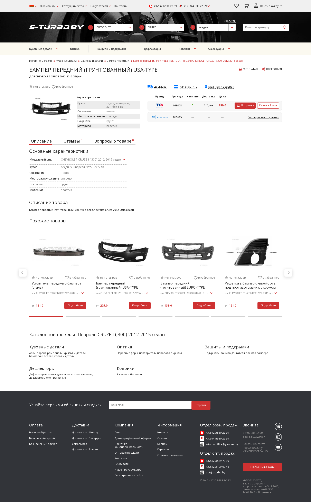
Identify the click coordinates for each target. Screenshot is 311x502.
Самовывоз (79, 444)
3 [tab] (119, 316)
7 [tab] (265, 316)
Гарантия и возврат (221, 86)
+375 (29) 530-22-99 (165, 6)
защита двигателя (233, 353)
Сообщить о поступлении (263, 117)
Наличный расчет (41, 432)
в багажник (135, 374)
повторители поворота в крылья (160, 353)
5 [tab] (192, 316)
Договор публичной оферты (133, 438)
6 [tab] (228, 316)
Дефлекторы (42, 368)
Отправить (201, 405)
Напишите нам (262, 467)
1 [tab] (46, 316)
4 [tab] (155, 316)
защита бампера (257, 353)
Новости (162, 432)
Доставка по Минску (85, 432)
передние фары (127, 353)
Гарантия (163, 449)
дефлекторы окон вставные (47, 377)
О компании (48, 6)
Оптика (124, 347)
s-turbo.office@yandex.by (222, 444)
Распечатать (248, 69)
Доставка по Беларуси (86, 438)
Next (288, 273)
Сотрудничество (73, 6)
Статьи (162, 438)
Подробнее (75, 305)
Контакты (120, 6)
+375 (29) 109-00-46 (217, 467)
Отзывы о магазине (170, 455)
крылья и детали (75, 353)
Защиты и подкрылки (227, 347)
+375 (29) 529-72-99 (217, 461)
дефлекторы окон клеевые (74, 374)
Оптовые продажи (127, 452)
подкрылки (212, 353)
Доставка (160, 86)
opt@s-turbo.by (215, 472)
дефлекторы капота (42, 374)
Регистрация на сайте (129, 475)
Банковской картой (42, 438)
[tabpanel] (59, 273)
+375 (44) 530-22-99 (195, 6)
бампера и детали (41, 356)
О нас (118, 432)
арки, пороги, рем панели (46, 353)
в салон (122, 374)
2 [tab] (83, 316)
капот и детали (64, 356)
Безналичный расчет (43, 444)
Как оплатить (188, 86)
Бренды (162, 444)
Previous (23, 273)
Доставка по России (85, 449)
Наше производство (128, 469)
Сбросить (230, 21)
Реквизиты (122, 464)
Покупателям (99, 6)
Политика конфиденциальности (129, 445)
